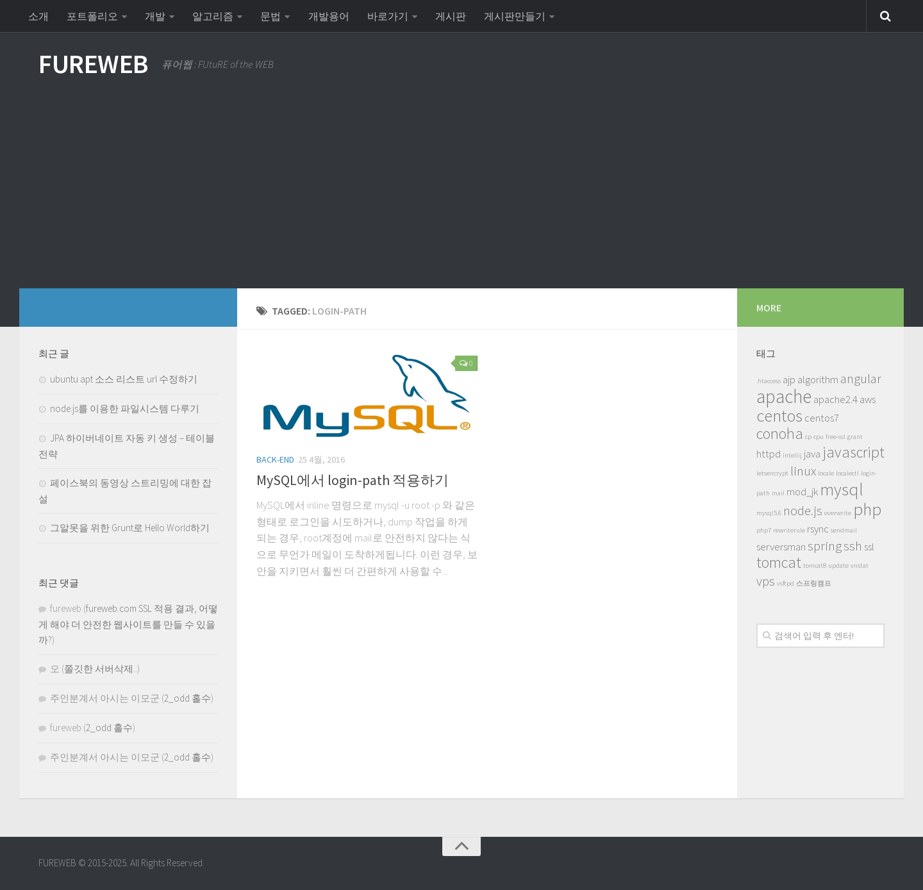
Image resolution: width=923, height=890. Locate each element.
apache (783, 396)
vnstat (860, 565)
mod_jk (802, 491)
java (812, 454)
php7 (763, 530)
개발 (155, 16)
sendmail (844, 530)
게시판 (450, 16)
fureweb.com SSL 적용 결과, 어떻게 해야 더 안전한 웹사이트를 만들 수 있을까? (128, 624)
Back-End (275, 459)
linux (803, 470)
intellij (792, 455)
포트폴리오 (92, 16)
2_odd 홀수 (187, 698)
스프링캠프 (813, 583)
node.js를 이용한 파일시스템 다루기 (124, 408)
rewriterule (789, 530)
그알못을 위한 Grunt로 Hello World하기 (130, 528)
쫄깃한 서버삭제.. (100, 669)
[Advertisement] (461, 192)
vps (765, 580)
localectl (847, 473)
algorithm (817, 379)
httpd (768, 454)
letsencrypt (772, 473)
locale (826, 473)
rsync (818, 529)
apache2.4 (835, 399)
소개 (38, 16)
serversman (781, 547)
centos (779, 415)
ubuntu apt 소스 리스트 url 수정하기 (123, 379)
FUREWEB (93, 64)
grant (855, 437)
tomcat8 (814, 565)
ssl (869, 547)
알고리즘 (212, 16)
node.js (802, 510)
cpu (818, 437)
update (838, 565)
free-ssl (835, 437)
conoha (779, 433)
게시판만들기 (514, 16)
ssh (853, 545)
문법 (270, 16)
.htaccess (768, 381)
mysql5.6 (768, 513)
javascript (853, 452)
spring (825, 545)
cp (808, 437)
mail (778, 493)
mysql (841, 489)
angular (860, 378)
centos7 (821, 418)
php (867, 509)
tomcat (778, 562)
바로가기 (387, 16)
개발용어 (328, 16)
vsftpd (785, 583)
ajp (789, 379)
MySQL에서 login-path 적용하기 (352, 480)
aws (868, 399)
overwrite (837, 513)
